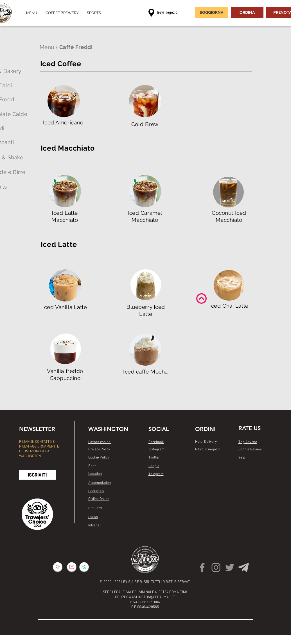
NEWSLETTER (37, 429)
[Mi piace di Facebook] (159, 489)
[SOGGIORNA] (211, 12)
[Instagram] (216, 567)
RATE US (249, 428)
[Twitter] (230, 567)
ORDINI (205, 429)
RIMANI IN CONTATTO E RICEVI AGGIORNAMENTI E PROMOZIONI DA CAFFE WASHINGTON (39, 449)
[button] (37, 475)
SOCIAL (158, 429)
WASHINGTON (108, 429)
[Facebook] (202, 567)
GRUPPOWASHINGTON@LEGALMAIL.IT (145, 597)
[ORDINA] (247, 12)
